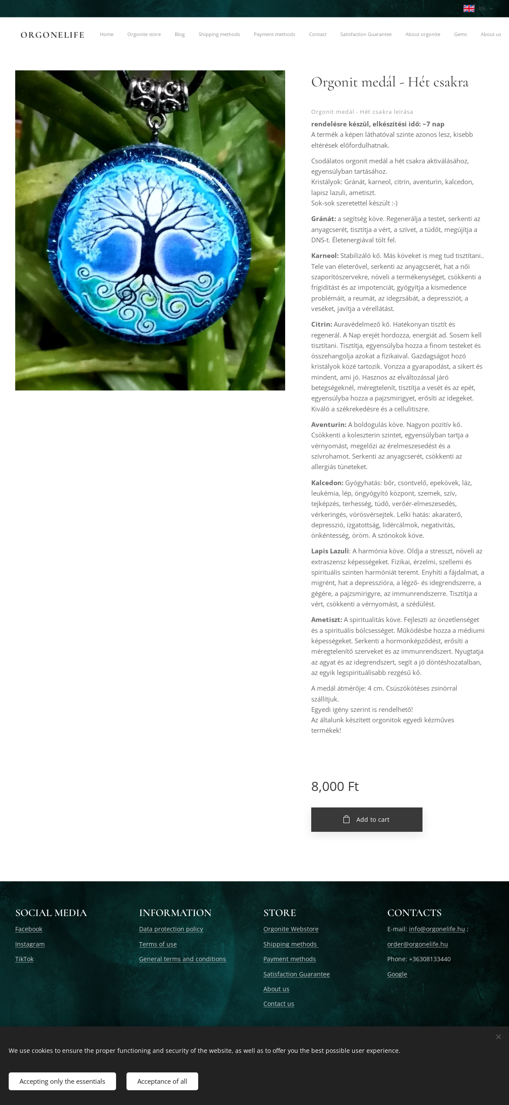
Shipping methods (291, 944)
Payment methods (289, 959)
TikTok (24, 959)
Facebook (28, 929)
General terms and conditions (182, 959)
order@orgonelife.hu (417, 944)
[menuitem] (141, 35)
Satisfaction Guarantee (296, 973)
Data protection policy (171, 929)
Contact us (278, 1003)
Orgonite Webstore (291, 929)
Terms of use (158, 944)
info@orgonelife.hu (437, 929)
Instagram (30, 944)
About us (276, 989)
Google (397, 973)
